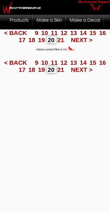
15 (93, 32)
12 (64, 32)
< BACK (16, 32)
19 (42, 40)
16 (102, 32)
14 (84, 32)
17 (23, 40)
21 (61, 40)
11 (55, 32)
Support (104, 2)
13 (74, 32)
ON (69, 49)
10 (45, 32)
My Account (88, 2)
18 (32, 40)
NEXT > (81, 40)
